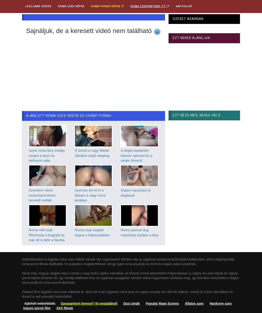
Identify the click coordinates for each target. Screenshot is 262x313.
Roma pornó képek (107, 6)
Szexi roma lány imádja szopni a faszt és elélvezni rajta (47, 155)
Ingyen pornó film (36, 308)
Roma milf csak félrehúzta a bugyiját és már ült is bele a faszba (46, 235)
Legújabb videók (38, 6)
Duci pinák (131, 303)
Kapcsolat (184, 6)
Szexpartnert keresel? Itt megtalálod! (89, 303)
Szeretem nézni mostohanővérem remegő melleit (42, 195)
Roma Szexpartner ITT (150, 6)
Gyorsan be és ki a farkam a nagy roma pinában (90, 195)
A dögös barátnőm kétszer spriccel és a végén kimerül (136, 155)
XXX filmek (64, 308)
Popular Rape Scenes (162, 303)
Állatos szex (194, 303)
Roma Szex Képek (71, 6)
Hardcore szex (221, 303)
